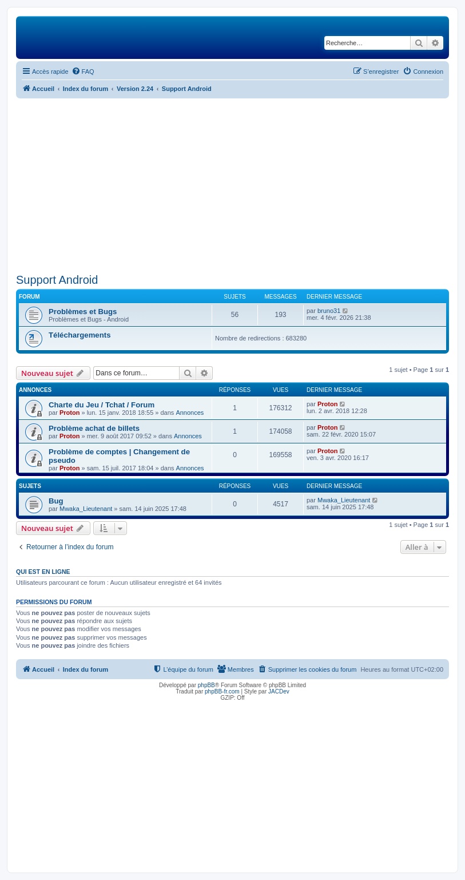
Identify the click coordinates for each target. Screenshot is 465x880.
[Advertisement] (232, 184)
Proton (69, 412)
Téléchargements (79, 335)
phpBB (206, 685)
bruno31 (328, 310)
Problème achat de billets (94, 428)
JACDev (278, 691)
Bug (56, 501)
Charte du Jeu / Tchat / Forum (101, 405)
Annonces (190, 412)
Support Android (57, 279)
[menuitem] (82, 71)
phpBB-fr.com (222, 691)
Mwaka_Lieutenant (85, 508)
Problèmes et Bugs (83, 311)
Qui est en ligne (43, 571)
